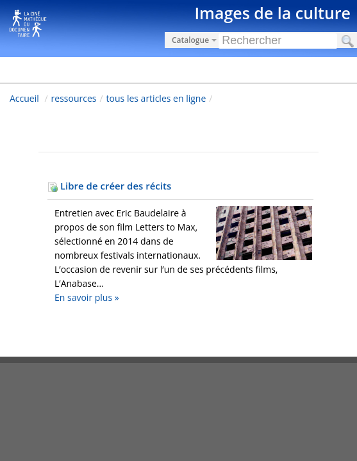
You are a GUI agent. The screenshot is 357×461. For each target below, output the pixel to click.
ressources (74, 98)
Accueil (24, 98)
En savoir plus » (86, 297)
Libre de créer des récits (109, 185)
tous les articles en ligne (156, 98)
